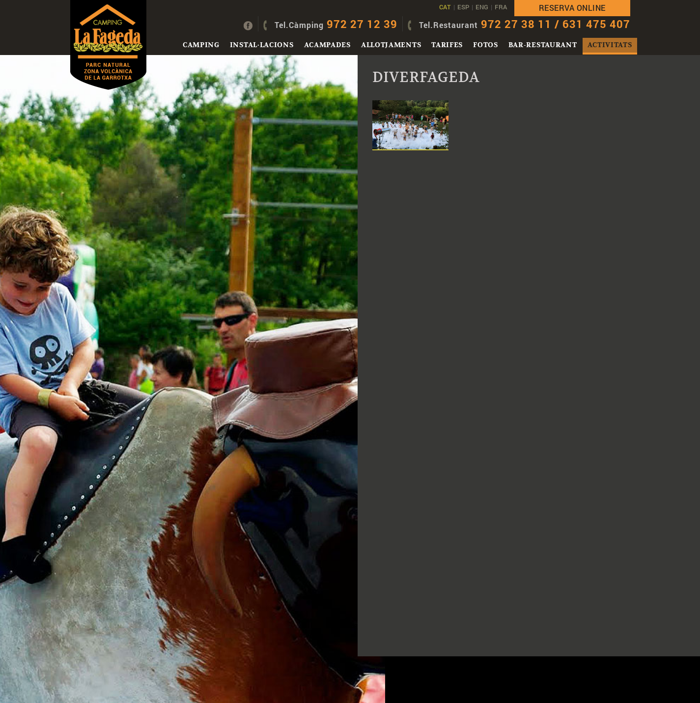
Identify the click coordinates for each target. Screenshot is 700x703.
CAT (445, 6)
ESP (463, 6)
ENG (482, 6)
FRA (501, 6)
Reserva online (572, 7)
